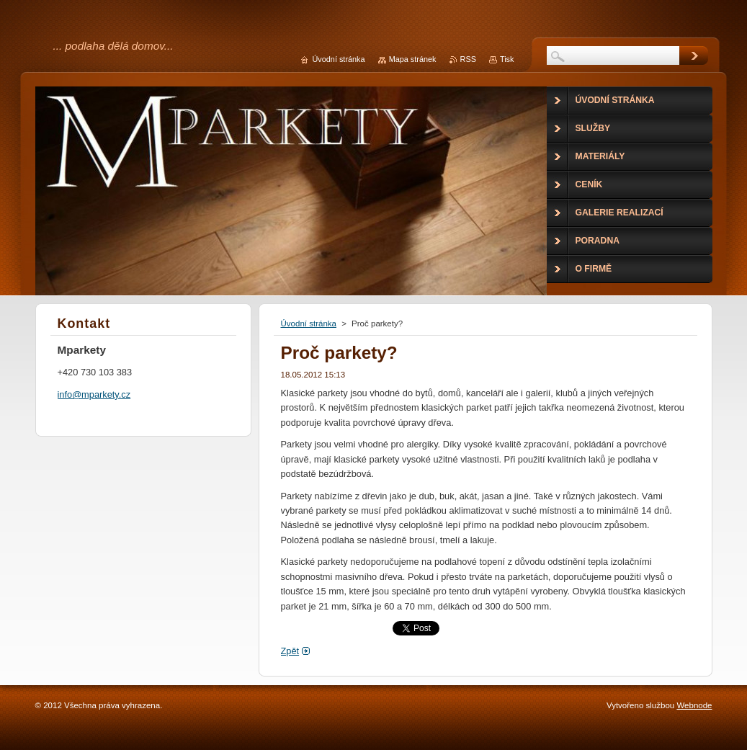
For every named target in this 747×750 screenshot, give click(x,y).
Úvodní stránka (308, 323)
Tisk (507, 59)
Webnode (694, 705)
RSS (468, 59)
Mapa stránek (413, 59)
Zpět (290, 651)
